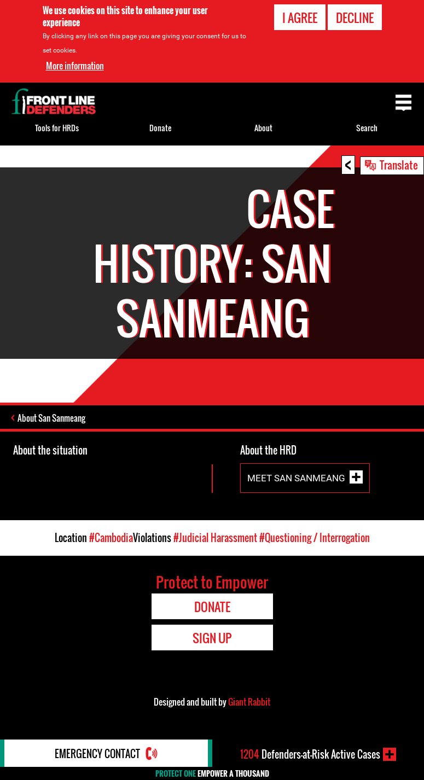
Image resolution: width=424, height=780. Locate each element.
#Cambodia (111, 538)
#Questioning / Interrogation (314, 538)
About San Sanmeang (51, 418)
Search (366, 127)
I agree (299, 17)
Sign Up (212, 638)
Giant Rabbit (249, 701)
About (263, 127)
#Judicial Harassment (215, 538)
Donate (160, 127)
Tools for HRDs (57, 127)
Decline (355, 17)
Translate (399, 164)
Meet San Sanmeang (296, 477)
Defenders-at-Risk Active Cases (310, 754)
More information (75, 65)
